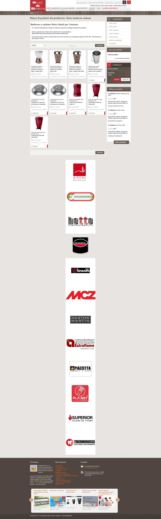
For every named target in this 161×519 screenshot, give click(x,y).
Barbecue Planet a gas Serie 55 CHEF (118, 132)
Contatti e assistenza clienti (63, 480)
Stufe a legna (113, 23)
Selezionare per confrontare (40, 76)
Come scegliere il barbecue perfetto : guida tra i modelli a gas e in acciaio (106, 493)
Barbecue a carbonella (115, 40)
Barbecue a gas (113, 37)
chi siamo (36, 482)
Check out (125, 79)
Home (32, 13)
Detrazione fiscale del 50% (63, 482)
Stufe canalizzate (114, 30)
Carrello (111, 2)
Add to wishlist (37, 74)
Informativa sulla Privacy (62, 474)
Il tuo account (83, 2)
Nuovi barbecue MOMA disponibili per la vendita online (41, 492)
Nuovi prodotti (59, 467)
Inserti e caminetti (114, 33)
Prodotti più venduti (61, 469)
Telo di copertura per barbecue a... (76, 100)
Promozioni (59, 465)
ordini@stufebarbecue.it (91, 468)
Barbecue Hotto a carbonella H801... (56, 67)
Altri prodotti (112, 43)
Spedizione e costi (61, 472)
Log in (119, 2)
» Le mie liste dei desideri (122, 58)
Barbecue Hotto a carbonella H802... (75, 67)
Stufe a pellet (112, 26)
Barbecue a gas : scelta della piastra (89, 491)
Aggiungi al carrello (104, 80)
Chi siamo (58, 477)
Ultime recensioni (115, 89)
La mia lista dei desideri (97, 2)
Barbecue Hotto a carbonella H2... (37, 67)
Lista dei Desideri (115, 50)
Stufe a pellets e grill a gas (33, 468)
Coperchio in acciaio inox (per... (37, 100)
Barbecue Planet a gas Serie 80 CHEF (118, 102)
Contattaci (58, 470)
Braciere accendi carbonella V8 (93, 67)
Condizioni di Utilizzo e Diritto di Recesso (67, 475)
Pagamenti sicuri (60, 479)
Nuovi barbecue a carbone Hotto (71, 491)
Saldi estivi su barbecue (57, 490)
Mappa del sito (60, 484)
